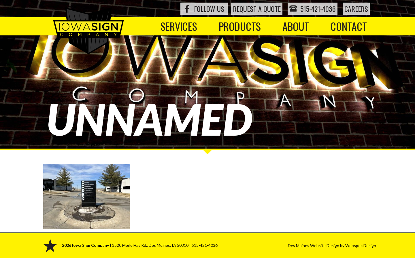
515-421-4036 (312, 8)
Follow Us (209, 8)
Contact (349, 26)
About (295, 26)
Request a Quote (257, 8)
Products (240, 26)
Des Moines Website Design (313, 245)
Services (179, 26)
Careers (356, 8)
